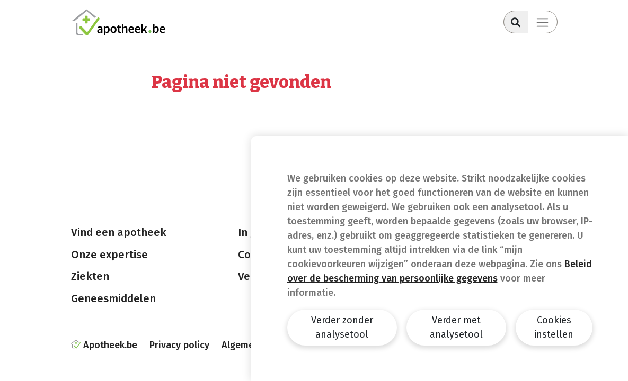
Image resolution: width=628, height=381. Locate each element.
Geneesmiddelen (113, 298)
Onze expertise (109, 254)
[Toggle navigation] (543, 22)
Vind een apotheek (118, 232)
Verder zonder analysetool (342, 327)
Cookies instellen (553, 327)
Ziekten (90, 276)
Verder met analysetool (456, 327)
